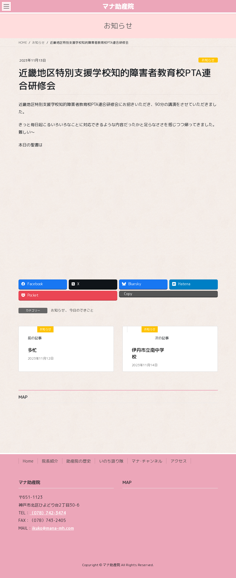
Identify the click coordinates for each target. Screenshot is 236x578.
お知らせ (208, 60)
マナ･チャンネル (147, 461)
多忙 (32, 350)
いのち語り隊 (111, 461)
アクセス (178, 461)
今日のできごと (81, 310)
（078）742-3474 (48, 513)
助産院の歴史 (78, 461)
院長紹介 (50, 461)
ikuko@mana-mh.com (53, 528)
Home (28, 461)
